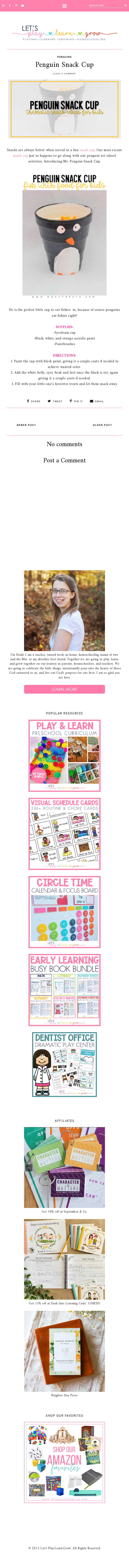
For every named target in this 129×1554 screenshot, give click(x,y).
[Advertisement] (64, 536)
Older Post (102, 425)
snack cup (87, 150)
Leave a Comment (64, 73)
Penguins (64, 57)
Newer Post (26, 425)
